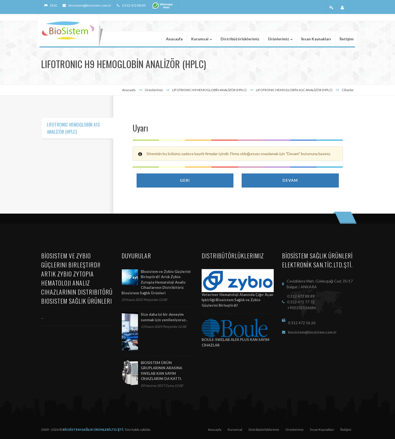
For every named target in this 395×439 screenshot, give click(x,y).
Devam (290, 180)
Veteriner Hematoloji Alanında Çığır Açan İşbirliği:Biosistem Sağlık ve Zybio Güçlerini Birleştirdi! (237, 299)
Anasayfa (129, 90)
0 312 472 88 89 (133, 5)
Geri (185, 180)
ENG (53, 5)
